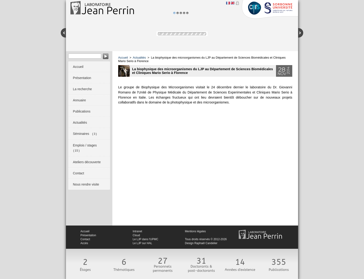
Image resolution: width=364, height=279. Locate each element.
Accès (84, 243)
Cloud (136, 235)
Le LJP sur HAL (142, 243)
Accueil (123, 57)
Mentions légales (195, 231)
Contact (85, 239)
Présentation (88, 235)
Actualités (139, 57)
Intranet (137, 231)
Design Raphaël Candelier (201, 243)
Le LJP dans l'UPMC (145, 239)
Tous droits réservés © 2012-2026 (206, 239)
